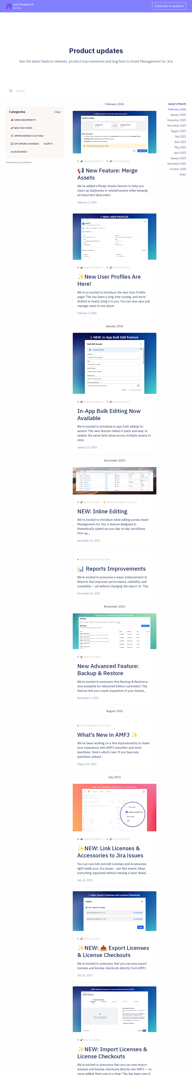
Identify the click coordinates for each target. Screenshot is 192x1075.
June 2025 (180, 142)
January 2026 (178, 114)
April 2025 (180, 153)
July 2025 (180, 136)
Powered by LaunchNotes (19, 162)
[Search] (34, 90)
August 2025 (178, 131)
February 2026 (177, 109)
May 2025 (180, 147)
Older (182, 174)
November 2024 (176, 163)
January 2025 (178, 158)
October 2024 (178, 169)
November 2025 (176, 125)
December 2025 (176, 120)
